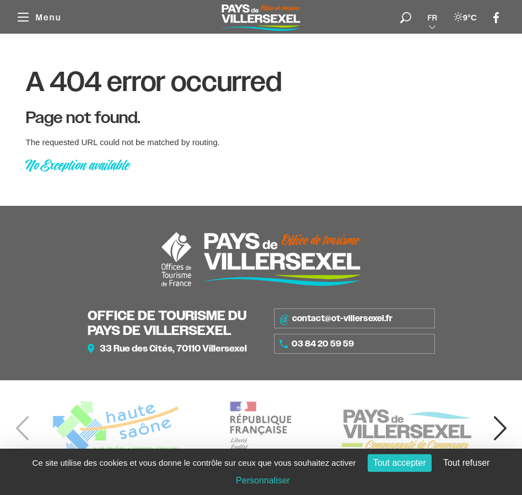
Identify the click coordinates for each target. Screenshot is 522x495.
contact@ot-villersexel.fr (335, 318)
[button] (500, 428)
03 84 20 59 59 (316, 344)
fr (432, 17)
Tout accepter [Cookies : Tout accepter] (399, 462)
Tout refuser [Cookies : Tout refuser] (466, 462)
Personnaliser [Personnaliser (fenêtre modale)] (263, 480)
